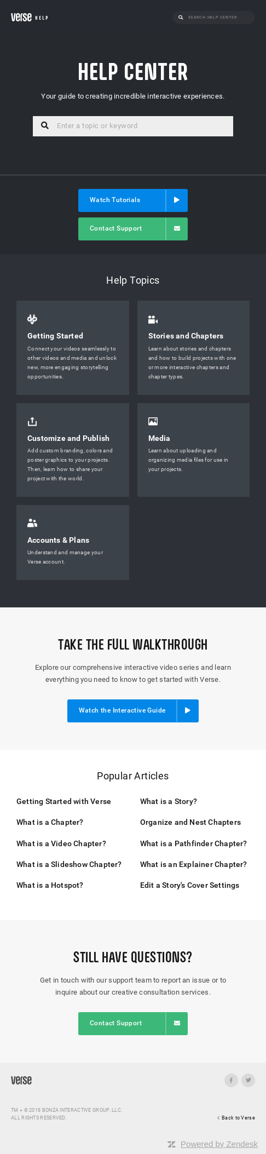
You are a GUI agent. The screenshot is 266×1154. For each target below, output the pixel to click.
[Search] (219, 17)
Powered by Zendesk (219, 1144)
